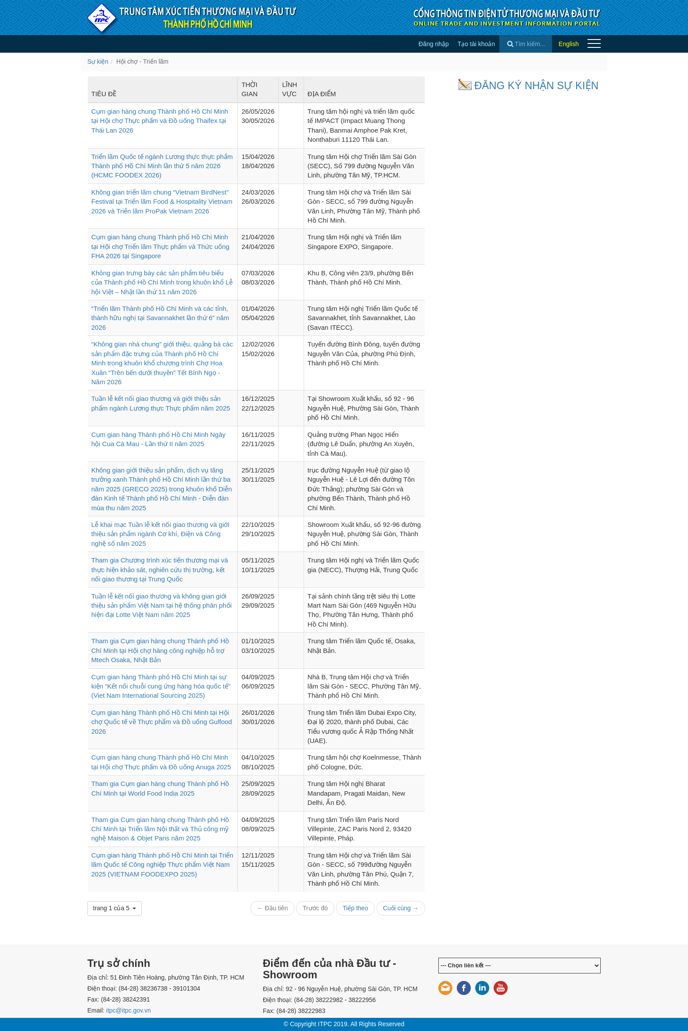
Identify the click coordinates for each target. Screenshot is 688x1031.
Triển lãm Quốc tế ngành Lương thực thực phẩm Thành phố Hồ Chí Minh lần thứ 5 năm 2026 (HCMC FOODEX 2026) (162, 166)
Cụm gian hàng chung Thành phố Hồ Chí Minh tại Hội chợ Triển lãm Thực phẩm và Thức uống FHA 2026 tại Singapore (160, 246)
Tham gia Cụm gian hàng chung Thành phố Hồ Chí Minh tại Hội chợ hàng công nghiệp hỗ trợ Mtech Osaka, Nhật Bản (160, 650)
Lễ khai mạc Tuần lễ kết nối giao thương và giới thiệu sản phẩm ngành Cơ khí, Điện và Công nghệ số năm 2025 (160, 534)
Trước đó (315, 908)
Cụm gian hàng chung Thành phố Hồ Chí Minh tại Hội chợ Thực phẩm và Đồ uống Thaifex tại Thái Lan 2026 (159, 121)
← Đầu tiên (272, 908)
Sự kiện (97, 61)
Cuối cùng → (401, 908)
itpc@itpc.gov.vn (128, 1010)
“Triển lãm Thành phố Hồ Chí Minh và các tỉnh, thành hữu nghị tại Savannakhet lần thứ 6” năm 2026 (160, 318)
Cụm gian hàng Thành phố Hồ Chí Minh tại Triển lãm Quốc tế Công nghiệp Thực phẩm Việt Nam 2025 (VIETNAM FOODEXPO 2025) (162, 864)
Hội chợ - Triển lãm (142, 61)
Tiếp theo (355, 908)
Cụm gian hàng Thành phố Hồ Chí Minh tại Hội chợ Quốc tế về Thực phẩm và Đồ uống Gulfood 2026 (161, 722)
